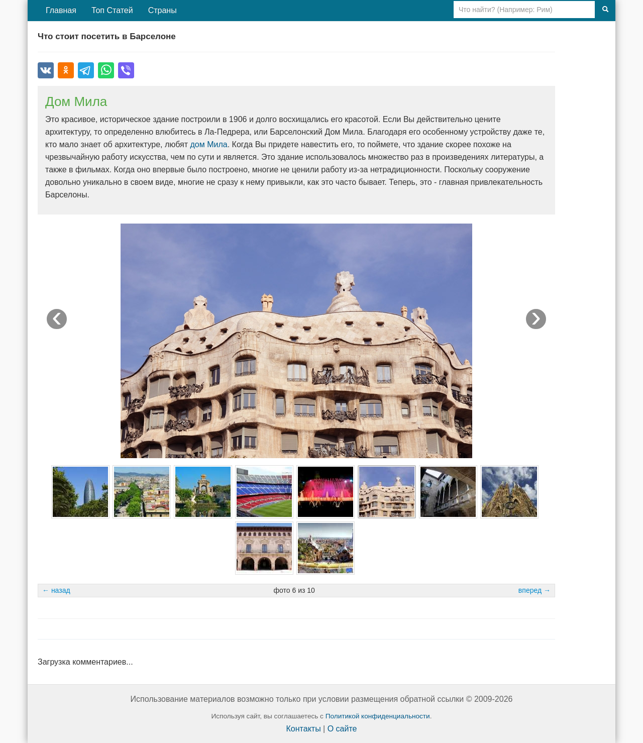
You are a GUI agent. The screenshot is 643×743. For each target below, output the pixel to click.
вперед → (534, 590)
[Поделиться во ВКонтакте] (46, 70)
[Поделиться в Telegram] (86, 70)
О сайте (342, 728)
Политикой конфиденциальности (378, 716)
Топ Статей (112, 10)
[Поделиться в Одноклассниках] (66, 70)
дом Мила (209, 144)
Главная (61, 10)
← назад (56, 590)
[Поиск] (605, 10)
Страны (162, 10)
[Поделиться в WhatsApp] (106, 70)
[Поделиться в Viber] (126, 70)
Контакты (303, 728)
